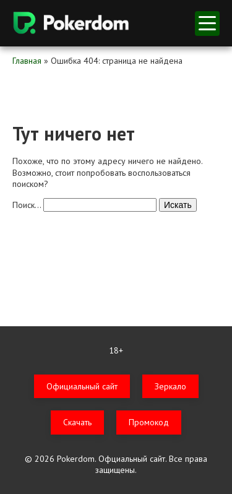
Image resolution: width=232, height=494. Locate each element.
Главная (26, 60)
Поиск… (26, 204)
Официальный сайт (82, 386)
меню (207, 23)
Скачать (77, 422)
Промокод (149, 422)
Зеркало (170, 386)
